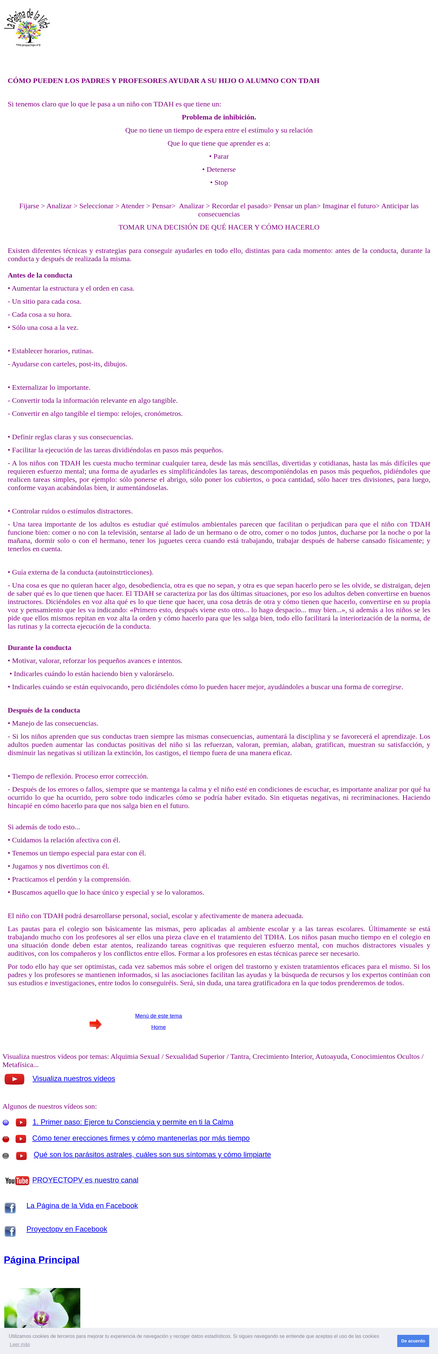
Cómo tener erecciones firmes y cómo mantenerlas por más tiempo (141, 1138)
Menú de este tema (158, 1016)
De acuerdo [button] (413, 1340)
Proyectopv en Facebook (66, 1229)
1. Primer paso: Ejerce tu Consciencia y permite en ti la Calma (133, 1122)
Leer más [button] (20, 1344)
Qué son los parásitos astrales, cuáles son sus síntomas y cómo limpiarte (152, 1154)
